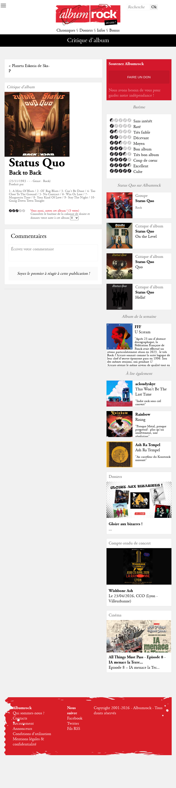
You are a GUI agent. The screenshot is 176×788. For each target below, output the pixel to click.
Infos (101, 30)
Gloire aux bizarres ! (125, 524)
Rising (140, 419)
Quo (139, 267)
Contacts (20, 718)
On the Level (146, 236)
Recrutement (23, 723)
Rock (138, 208)
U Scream (142, 332)
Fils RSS (73, 728)
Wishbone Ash (121, 590)
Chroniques (66, 30)
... (110, 529)
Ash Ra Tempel (147, 444)
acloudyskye (145, 383)
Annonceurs (22, 728)
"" (138, 355)
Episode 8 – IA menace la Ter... (134, 667)
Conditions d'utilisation (32, 734)
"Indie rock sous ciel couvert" (148, 403)
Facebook (74, 718)
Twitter (73, 723)
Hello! (140, 297)
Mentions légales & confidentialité (28, 742)
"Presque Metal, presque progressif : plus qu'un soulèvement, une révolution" (150, 431)
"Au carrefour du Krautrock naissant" (152, 458)
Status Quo (37, 162)
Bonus (114, 30)
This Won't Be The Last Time (151, 392)
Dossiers (86, 30)
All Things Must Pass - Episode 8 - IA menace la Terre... (137, 660)
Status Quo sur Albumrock (139, 185)
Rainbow (142, 414)
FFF (138, 326)
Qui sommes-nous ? (28, 713)
